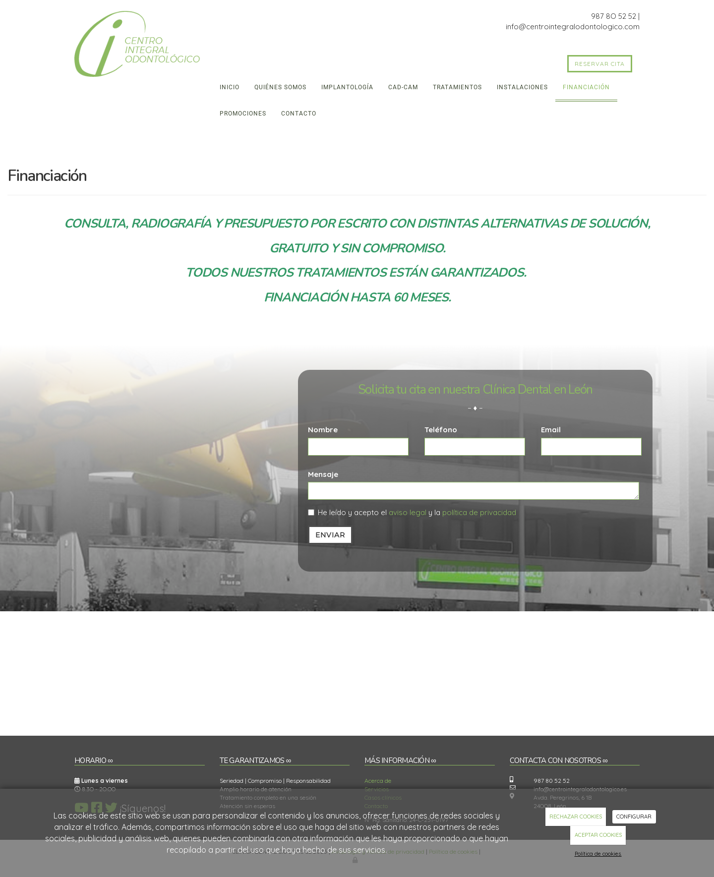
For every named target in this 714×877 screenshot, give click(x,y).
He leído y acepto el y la (412, 512)
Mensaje (323, 474)
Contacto (298, 113)
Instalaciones (522, 87)
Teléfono (440, 429)
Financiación (586, 87)
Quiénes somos (280, 87)
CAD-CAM (403, 87)
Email (551, 429)
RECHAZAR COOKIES (575, 816)
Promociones (243, 113)
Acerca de (377, 780)
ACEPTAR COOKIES (598, 834)
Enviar (330, 534)
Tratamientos (457, 87)
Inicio (229, 87)
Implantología (347, 87)
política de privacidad (479, 512)
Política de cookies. (598, 853)
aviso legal (407, 512)
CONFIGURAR (634, 816)
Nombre (323, 429)
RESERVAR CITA (600, 63)
